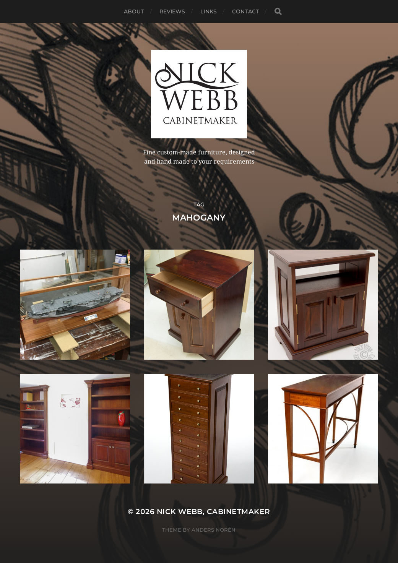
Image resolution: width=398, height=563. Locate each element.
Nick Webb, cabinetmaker (213, 511)
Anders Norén (214, 530)
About (134, 11)
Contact (245, 11)
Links (208, 11)
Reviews (172, 11)
